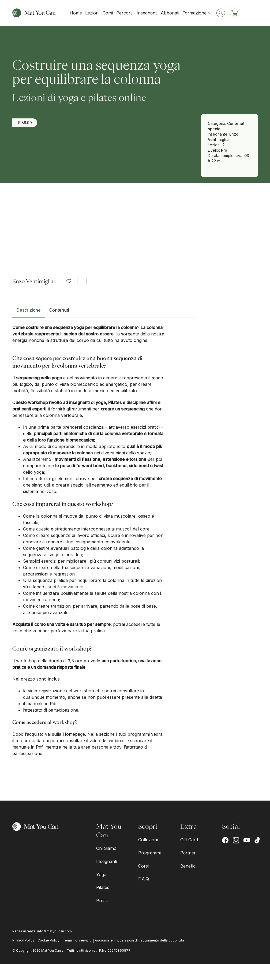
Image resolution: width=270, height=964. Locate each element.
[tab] (28, 312)
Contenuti (59, 310)
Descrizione (29, 310)
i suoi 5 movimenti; (63, 586)
